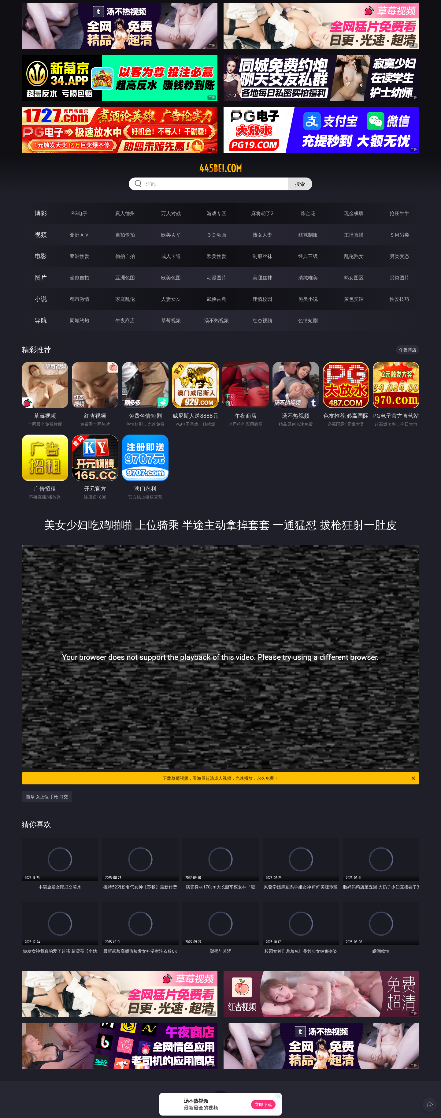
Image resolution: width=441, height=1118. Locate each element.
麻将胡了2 (262, 213)
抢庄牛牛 (399, 213)
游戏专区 (216, 213)
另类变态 (399, 256)
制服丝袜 (262, 256)
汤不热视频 (216, 320)
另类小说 (308, 299)
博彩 (41, 213)
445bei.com (220, 168)
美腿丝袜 (262, 277)
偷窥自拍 (79, 277)
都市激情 (79, 299)
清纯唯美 (308, 277)
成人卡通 (171, 256)
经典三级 (308, 256)
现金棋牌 (354, 213)
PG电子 (79, 213)
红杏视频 (262, 320)
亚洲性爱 (79, 256)
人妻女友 (171, 299)
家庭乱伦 (125, 299)
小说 (41, 299)
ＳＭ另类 (399, 234)
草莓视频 (171, 320)
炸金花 (308, 213)
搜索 (300, 184)
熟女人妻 (262, 234)
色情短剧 (308, 320)
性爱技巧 (399, 299)
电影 (41, 256)
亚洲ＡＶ (79, 234)
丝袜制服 (308, 234)
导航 (41, 320)
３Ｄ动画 (216, 234)
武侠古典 (216, 299)
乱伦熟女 (354, 256)
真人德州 (125, 213)
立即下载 (263, 1104)
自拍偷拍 (125, 234)
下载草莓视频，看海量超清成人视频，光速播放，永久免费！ (289, 778)
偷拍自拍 (125, 256)
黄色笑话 (354, 299)
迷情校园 (262, 299)
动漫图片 (216, 277)
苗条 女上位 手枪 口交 (47, 796)
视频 (41, 234)
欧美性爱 (216, 256)
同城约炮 (79, 320)
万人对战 (171, 213)
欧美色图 (171, 277)
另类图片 (399, 277)
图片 (41, 277)
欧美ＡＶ (171, 234)
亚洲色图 (125, 277)
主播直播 (354, 234)
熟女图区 (354, 277)
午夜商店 (125, 320)
